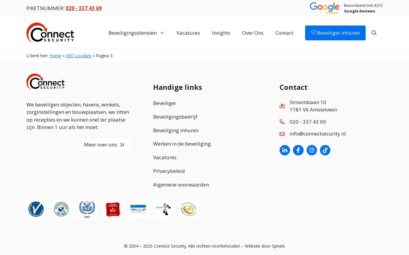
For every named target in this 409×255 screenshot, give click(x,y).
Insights (221, 32)
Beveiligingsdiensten (139, 33)
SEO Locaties (78, 55)
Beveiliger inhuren (335, 32)
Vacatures (188, 32)
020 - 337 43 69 (308, 121)
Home (55, 55)
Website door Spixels (265, 246)
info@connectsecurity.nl (318, 133)
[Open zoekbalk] (374, 33)
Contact (284, 32)
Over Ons (253, 32)
